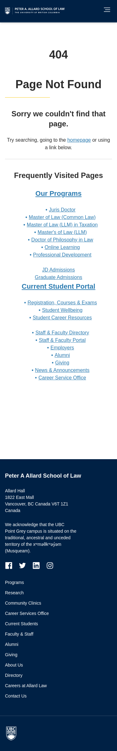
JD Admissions (58, 269)
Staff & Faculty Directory (62, 332)
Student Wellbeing (62, 310)
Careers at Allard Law (26, 685)
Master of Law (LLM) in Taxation (62, 224)
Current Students (21, 623)
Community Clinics (23, 603)
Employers (62, 347)
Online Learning (62, 247)
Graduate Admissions (58, 277)
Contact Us (16, 695)
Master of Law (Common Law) (62, 217)
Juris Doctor (62, 209)
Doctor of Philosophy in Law (62, 239)
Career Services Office (27, 613)
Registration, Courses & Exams (62, 302)
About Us (14, 664)
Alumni (62, 355)
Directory (13, 675)
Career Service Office (62, 377)
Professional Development (62, 254)
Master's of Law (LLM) (62, 232)
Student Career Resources (62, 317)
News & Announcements (62, 370)
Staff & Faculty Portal (62, 340)
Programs (14, 582)
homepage (79, 140)
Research (14, 592)
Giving (62, 362)
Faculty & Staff (19, 634)
